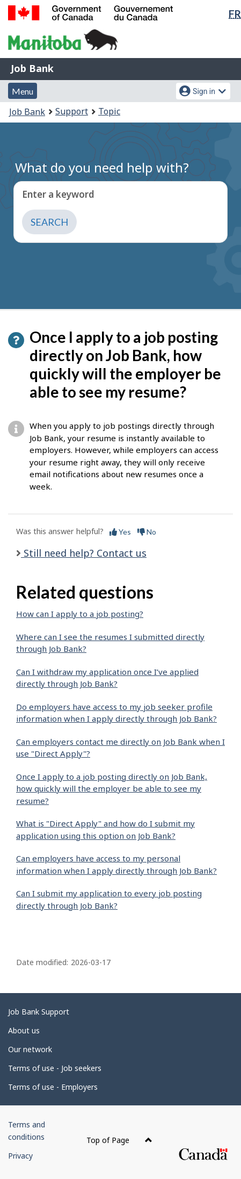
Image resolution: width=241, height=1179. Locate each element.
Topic (109, 111)
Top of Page (119, 1140)
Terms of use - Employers (53, 1087)
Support (71, 111)
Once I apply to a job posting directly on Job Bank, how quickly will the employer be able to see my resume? (111, 788)
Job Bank (32, 68)
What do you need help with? (102, 167)
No (146, 531)
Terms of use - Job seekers (54, 1068)
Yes (120, 531)
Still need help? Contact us (84, 553)
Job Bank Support (38, 1012)
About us (24, 1030)
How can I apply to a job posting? (79, 613)
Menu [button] (22, 91)
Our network (30, 1049)
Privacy (20, 1156)
